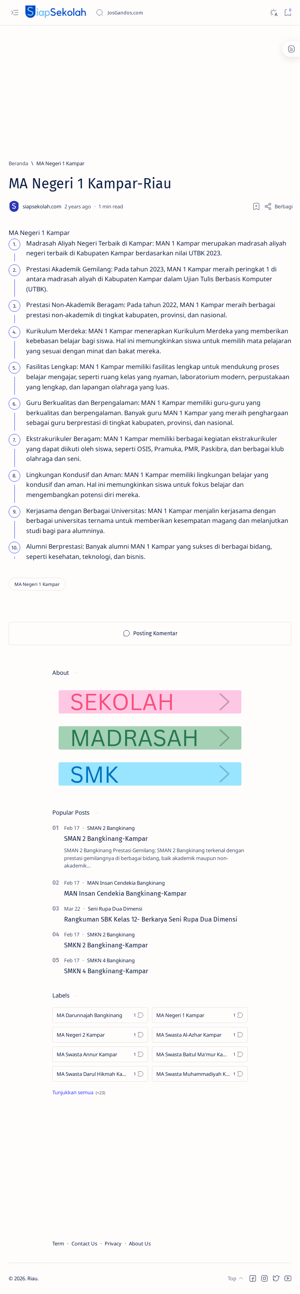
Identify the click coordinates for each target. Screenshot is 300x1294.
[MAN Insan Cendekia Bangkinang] (126, 883)
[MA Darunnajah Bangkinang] (100, 1015)
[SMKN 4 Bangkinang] (111, 960)
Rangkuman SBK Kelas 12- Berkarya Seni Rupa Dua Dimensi (151, 919)
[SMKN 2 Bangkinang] (111, 934)
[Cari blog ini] (154, 12)
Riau (32, 1278)
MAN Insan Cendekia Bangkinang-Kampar (125, 893)
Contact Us (84, 1243)
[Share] (278, 206)
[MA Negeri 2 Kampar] (100, 1035)
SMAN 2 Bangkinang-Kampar (106, 838)
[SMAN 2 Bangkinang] (111, 828)
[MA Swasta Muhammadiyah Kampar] (200, 1074)
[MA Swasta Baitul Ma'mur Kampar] (200, 1054)
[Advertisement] (150, 89)
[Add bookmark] (256, 206)
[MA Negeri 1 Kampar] (60, 163)
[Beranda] (18, 163)
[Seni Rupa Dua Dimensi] (115, 909)
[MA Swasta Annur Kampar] (100, 1054)
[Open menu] (14, 13)
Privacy (113, 1243)
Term (58, 1243)
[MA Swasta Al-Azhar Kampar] (200, 1035)
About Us (140, 1243)
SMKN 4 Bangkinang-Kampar (106, 971)
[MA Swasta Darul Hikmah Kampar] (100, 1074)
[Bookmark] (288, 13)
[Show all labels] (78, 1092)
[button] (253, 1278)
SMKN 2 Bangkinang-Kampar (106, 945)
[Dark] (273, 13)
